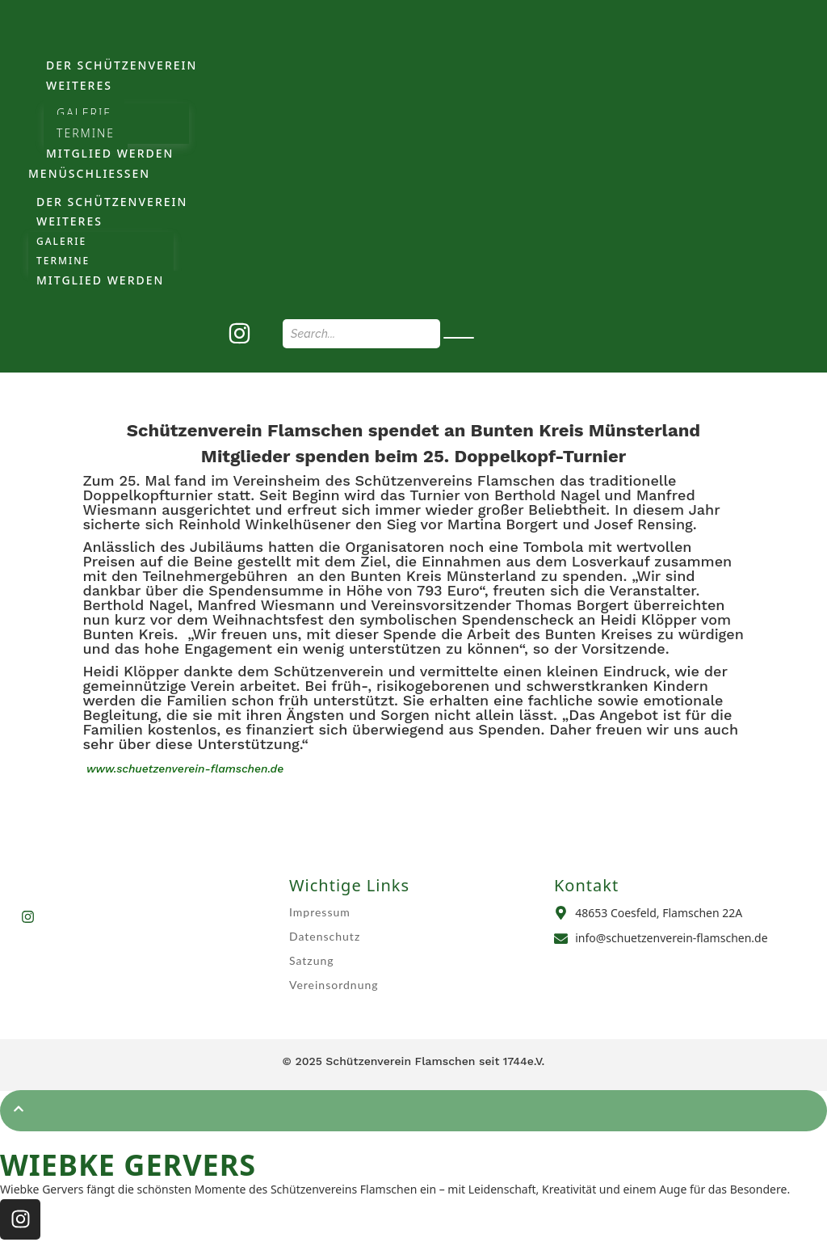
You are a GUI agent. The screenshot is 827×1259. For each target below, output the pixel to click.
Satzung (311, 960)
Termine (86, 133)
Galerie (84, 112)
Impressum (320, 912)
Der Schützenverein (121, 65)
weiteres (79, 85)
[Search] (361, 333)
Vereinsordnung (334, 985)
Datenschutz (324, 936)
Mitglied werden (110, 153)
